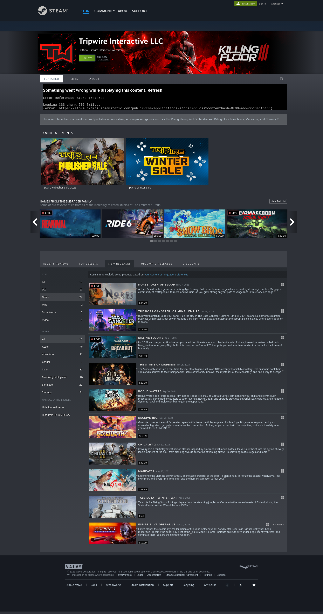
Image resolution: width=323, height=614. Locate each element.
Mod (62, 307)
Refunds (207, 577)
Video (62, 322)
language (275, 3)
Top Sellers (88, 266)
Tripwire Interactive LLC (121, 41)
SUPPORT (139, 11)
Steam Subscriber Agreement (182, 577)
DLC (62, 292)
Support (168, 587)
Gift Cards (210, 587)
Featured (51, 78)
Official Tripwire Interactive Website (102, 50)
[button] (87, 58)
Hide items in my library (56, 417)
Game (62, 299)
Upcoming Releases (157, 266)
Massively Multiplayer (62, 379)
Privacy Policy (124, 577)
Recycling (188, 587)
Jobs (94, 587)
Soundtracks (62, 315)
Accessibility (154, 577)
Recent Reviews (56, 266)
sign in (262, 3)
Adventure (62, 356)
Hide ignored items (53, 409)
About (123, 11)
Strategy (62, 395)
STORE (86, 11)
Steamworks (113, 587)
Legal (140, 577)
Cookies (221, 577)
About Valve (74, 587)
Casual (62, 364)
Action (62, 349)
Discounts (191, 266)
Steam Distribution (142, 587)
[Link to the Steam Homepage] (56, 14)
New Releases (119, 266)
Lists (74, 78)
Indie (62, 372)
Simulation (62, 387)
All (62, 284)
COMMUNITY (104, 11)
